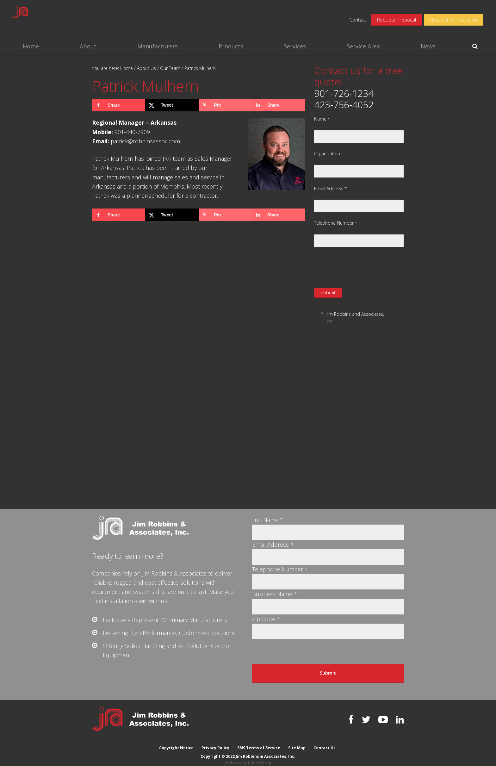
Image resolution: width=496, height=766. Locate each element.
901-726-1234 (344, 93)
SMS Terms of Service (258, 741)
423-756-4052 (344, 104)
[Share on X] (171, 105)
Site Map (297, 741)
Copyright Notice (175, 741)
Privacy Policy (215, 741)
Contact (358, 19)
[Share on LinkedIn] (278, 105)
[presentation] (362, 266)
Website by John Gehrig (248, 756)
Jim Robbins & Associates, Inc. (61, 19)
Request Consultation (453, 19)
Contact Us (325, 741)
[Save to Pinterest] (225, 105)
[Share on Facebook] (118, 105)
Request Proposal (396, 19)
